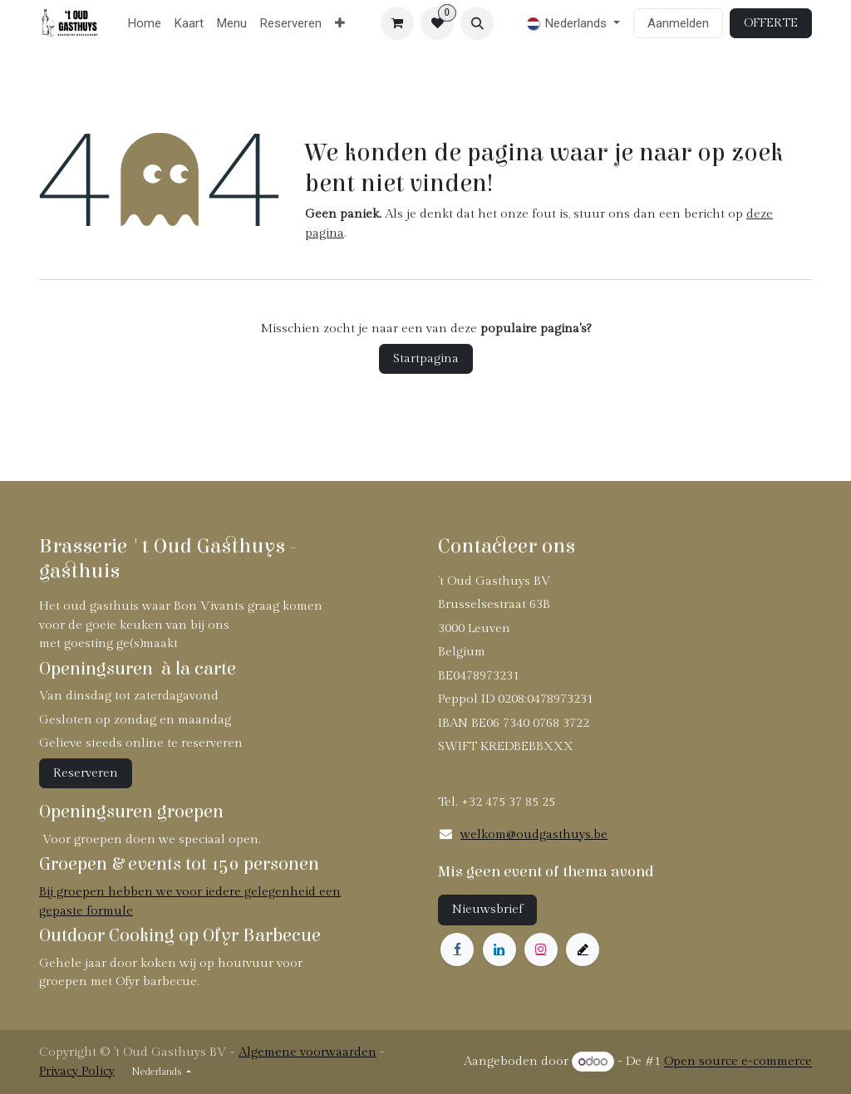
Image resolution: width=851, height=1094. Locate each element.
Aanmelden (678, 23)
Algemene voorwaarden (307, 1052)
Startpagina (426, 358)
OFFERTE (771, 23)
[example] (582, 949)
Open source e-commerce (738, 1062)
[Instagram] (541, 949)
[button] (477, 23)
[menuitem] (144, 23)
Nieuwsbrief (487, 909)
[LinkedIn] (499, 949)
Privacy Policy (77, 1071)
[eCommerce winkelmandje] (397, 23)
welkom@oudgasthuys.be (534, 834)
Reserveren (85, 773)
